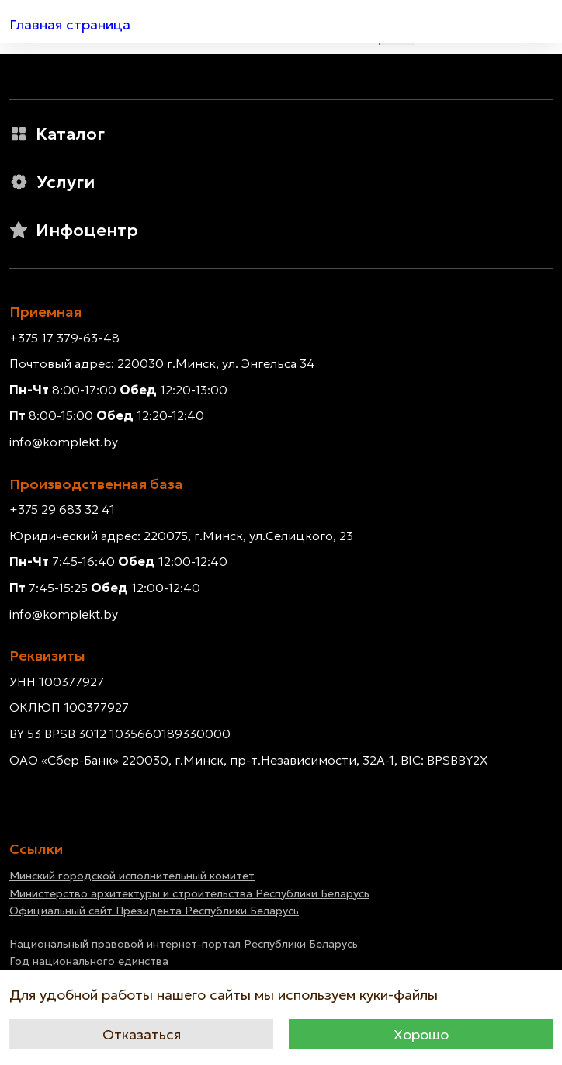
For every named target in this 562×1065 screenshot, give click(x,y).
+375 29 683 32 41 (62, 509)
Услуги (52, 182)
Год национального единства (88, 961)
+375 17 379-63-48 (64, 337)
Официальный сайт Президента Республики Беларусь (154, 911)
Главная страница (69, 24)
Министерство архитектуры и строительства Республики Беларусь (189, 893)
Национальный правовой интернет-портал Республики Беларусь (183, 944)
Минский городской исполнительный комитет (132, 876)
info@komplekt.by (63, 441)
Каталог (57, 133)
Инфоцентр (73, 230)
